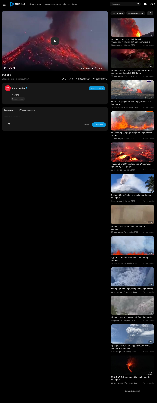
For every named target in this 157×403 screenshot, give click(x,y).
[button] (152, 4)
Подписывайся (97, 88)
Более (75, 3)
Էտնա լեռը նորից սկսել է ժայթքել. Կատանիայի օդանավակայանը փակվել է (130, 40)
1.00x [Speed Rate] (88, 68)
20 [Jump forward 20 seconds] (91, 68)
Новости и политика (52, 3)
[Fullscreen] (104, 68)
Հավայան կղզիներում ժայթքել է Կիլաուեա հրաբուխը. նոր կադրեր (131, 165)
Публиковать (99, 125)
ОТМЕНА (86, 125)
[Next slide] (151, 13)
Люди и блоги (35, 3)
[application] (55, 41)
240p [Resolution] (100, 68)
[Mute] (96, 68)
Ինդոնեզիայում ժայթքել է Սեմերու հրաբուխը (132, 317)
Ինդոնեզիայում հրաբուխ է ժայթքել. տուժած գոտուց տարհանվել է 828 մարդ (131, 71)
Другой (67, 3)
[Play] (5, 68)
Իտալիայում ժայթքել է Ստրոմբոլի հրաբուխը (132, 288)
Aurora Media (20, 88)
